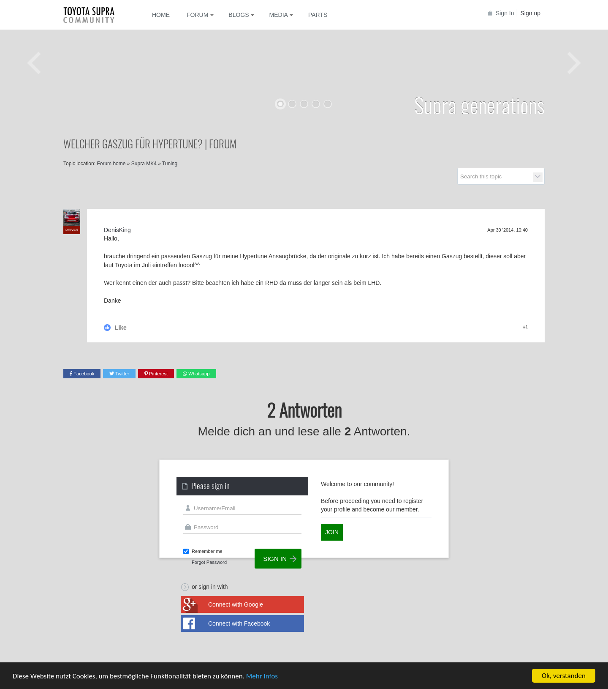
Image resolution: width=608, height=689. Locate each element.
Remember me (207, 551)
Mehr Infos (262, 676)
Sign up (530, 13)
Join (332, 532)
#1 (525, 327)
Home (161, 14)
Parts (317, 14)
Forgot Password (209, 562)
